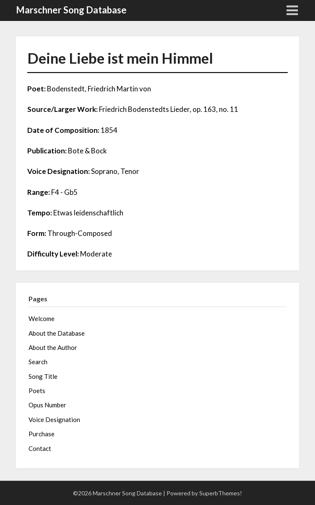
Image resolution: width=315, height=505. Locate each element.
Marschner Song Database (71, 10)
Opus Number (47, 405)
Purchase (42, 434)
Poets (37, 390)
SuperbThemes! (220, 493)
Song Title (43, 376)
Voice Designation (54, 419)
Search (38, 361)
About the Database (57, 333)
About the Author (53, 347)
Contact (40, 448)
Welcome (42, 318)
